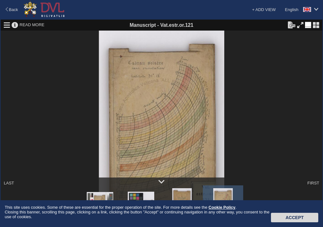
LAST (9, 183)
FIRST (313, 183)
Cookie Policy (221, 207)
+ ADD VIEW (264, 9)
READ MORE (32, 24)
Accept (294, 217)
